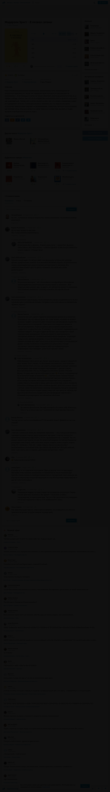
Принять (85, 786)
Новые (18, 201)
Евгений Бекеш (16, 215)
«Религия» (27, 157)
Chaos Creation (16, 507)
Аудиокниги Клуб (10, 789)
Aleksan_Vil (9, 762)
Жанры (10, 3)
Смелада (8, 535)
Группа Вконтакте (95, 133)
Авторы (16, 3)
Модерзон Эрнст (24, 133)
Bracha (8, 661)
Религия (9, 75)
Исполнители (25, 3)
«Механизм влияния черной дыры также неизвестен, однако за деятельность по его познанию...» (43, 66)
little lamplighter (10, 724)
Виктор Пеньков (23, 279)
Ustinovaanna (10, 699)
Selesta (8, 686)
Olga (12, 457)
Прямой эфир (13, 530)
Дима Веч (9, 674)
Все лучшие (89, 125)
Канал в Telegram (95, 139)
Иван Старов (9, 560)
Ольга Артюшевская (25, 242)
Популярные (9, 201)
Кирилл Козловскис (18, 228)
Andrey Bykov (15, 468)
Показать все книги (92, 69)
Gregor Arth (21, 490)
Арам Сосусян (10, 775)
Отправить (71, 209)
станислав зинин (11, 547)
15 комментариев (71, 66)
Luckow (8, 750)
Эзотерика (20, 75)
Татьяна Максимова (12, 585)
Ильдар (8, 573)
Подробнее (46, 787)
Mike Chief (9, 737)
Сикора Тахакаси (11, 598)
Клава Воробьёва (11, 623)
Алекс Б (8, 636)
